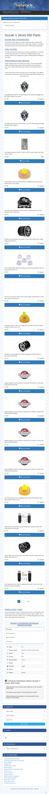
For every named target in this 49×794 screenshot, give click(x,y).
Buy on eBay (24, 161)
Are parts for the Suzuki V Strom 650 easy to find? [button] (21, 692)
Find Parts (24, 724)
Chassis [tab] (9, 641)
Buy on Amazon (24, 103)
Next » (28, 601)
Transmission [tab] (10, 633)
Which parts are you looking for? (11, 22)
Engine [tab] (9, 629)
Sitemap (36, 788)
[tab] (24, 687)
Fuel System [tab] (10, 637)
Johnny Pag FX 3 (8, 774)
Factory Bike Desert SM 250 (11, 759)
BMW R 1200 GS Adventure (11, 776)
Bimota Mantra (8, 767)
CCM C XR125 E (8, 772)
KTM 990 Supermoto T (10, 783)
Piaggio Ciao (7, 764)
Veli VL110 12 (7, 771)
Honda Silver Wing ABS (10, 778)
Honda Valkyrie (8, 762)
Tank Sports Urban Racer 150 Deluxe (14, 760)
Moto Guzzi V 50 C (9, 779)
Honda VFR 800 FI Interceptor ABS (13, 769)
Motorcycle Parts (25, 788)
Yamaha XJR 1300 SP (10, 765)
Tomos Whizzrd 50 (9, 781)
